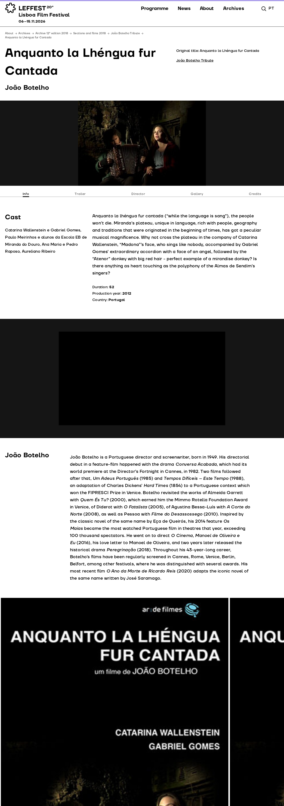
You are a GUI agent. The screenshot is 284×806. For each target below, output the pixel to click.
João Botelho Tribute (125, 33)
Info (26, 194)
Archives (24, 33)
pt (271, 8)
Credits (255, 194)
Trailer (80, 194)
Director (138, 194)
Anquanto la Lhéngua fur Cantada (28, 37)
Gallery (197, 194)
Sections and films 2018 (89, 33)
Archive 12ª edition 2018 (51, 33)
